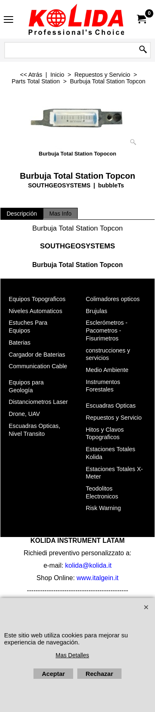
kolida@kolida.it (88, 565)
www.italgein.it (97, 577)
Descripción (22, 213)
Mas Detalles (72, 655)
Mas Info (60, 213)
